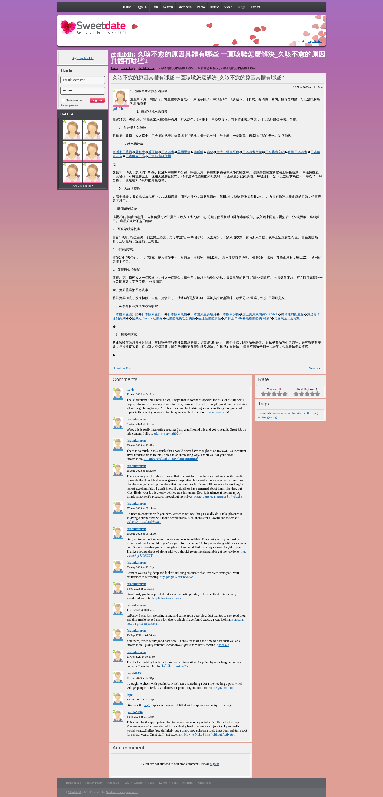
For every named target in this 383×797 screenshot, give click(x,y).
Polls (175, 782)
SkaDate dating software (122, 792)
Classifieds (204, 782)
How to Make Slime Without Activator (209, 734)
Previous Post (123, 368)
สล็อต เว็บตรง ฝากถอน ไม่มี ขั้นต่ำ (218, 496)
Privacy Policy (94, 782)
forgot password (70, 105)
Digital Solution (224, 688)
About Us (113, 782)
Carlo (130, 390)
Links (151, 782)
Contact (138, 782)
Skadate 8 (74, 792)
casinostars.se (216, 412)
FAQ (126, 782)
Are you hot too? (82, 185)
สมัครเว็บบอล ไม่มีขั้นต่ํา (144, 522)
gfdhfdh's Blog (146, 68)
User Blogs (128, 68)
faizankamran (136, 419)
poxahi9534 (135, 673)
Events (163, 782)
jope (130, 695)
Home (114, 68)
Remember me (72, 100)
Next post (315, 368)
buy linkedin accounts (166, 598)
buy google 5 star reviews (176, 577)
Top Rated (315, 41)
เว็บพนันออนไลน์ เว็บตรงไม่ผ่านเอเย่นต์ (171, 459)
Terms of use (73, 782)
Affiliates (187, 782)
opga (147, 705)
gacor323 (223, 645)
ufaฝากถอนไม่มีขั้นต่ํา (169, 433)
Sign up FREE (82, 58)
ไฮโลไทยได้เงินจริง (174, 666)
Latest (300, 41)
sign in (214, 764)
